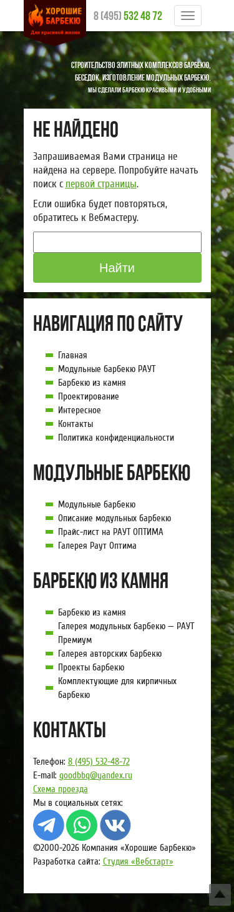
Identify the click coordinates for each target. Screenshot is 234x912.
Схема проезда (60, 789)
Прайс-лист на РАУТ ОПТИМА (110, 531)
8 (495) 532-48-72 (99, 761)
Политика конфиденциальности (116, 437)
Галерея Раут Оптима (97, 545)
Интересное (79, 410)
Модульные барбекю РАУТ (106, 369)
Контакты (75, 423)
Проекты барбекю (91, 667)
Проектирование (88, 396)
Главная (72, 355)
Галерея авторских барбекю (110, 653)
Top (220, 895)
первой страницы (101, 183)
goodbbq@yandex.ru (95, 775)
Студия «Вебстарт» (138, 861)
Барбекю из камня (92, 382)
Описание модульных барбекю (114, 518)
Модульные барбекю (96, 504)
